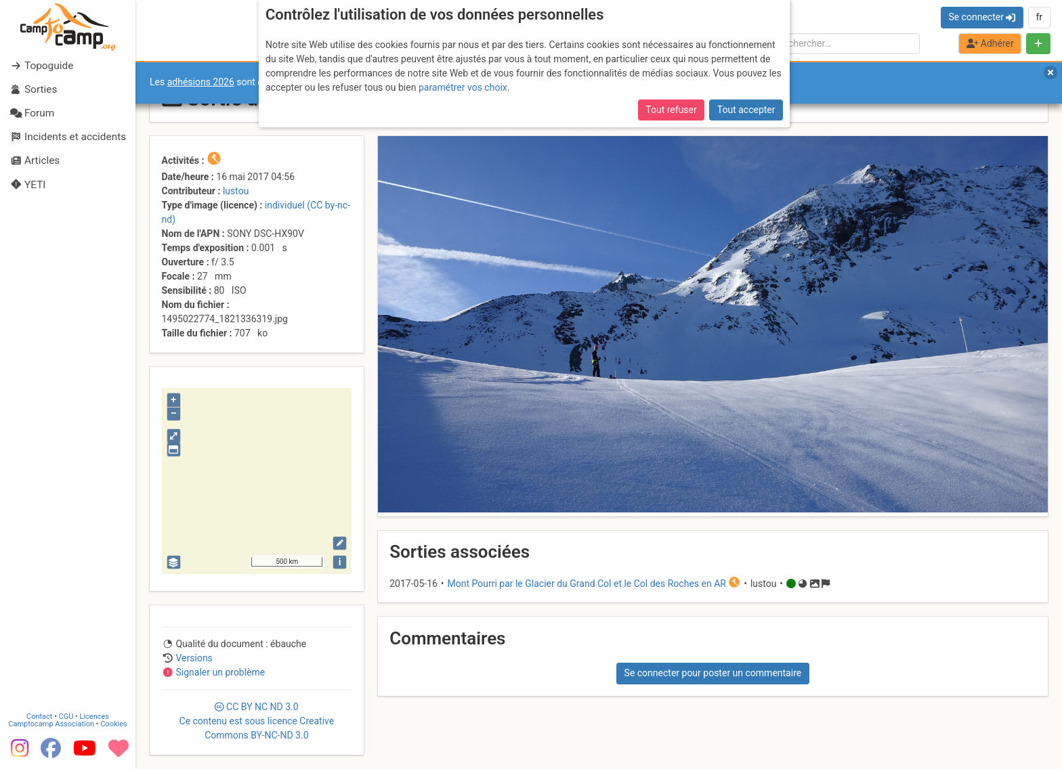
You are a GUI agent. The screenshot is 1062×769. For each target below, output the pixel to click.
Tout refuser (670, 109)
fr (1039, 17)
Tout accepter (746, 109)
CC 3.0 (257, 721)
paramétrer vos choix (463, 87)
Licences (94, 716)
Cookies (113, 724)
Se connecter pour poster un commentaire (713, 672)
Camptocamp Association (51, 724)
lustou (236, 190)
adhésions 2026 (200, 81)
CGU (66, 716)
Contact (39, 716)
